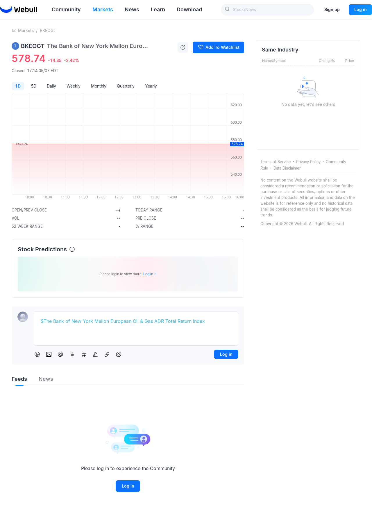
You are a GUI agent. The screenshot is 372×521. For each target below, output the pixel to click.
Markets (26, 30)
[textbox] (136, 321)
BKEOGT (48, 30)
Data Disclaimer (287, 168)
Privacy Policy (308, 161)
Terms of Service (275, 161)
